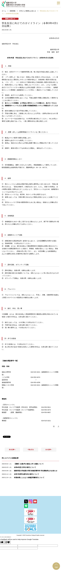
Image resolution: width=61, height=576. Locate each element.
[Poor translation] (7, 542)
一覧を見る (30, 449)
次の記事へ (48, 449)
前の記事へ (12, 449)
